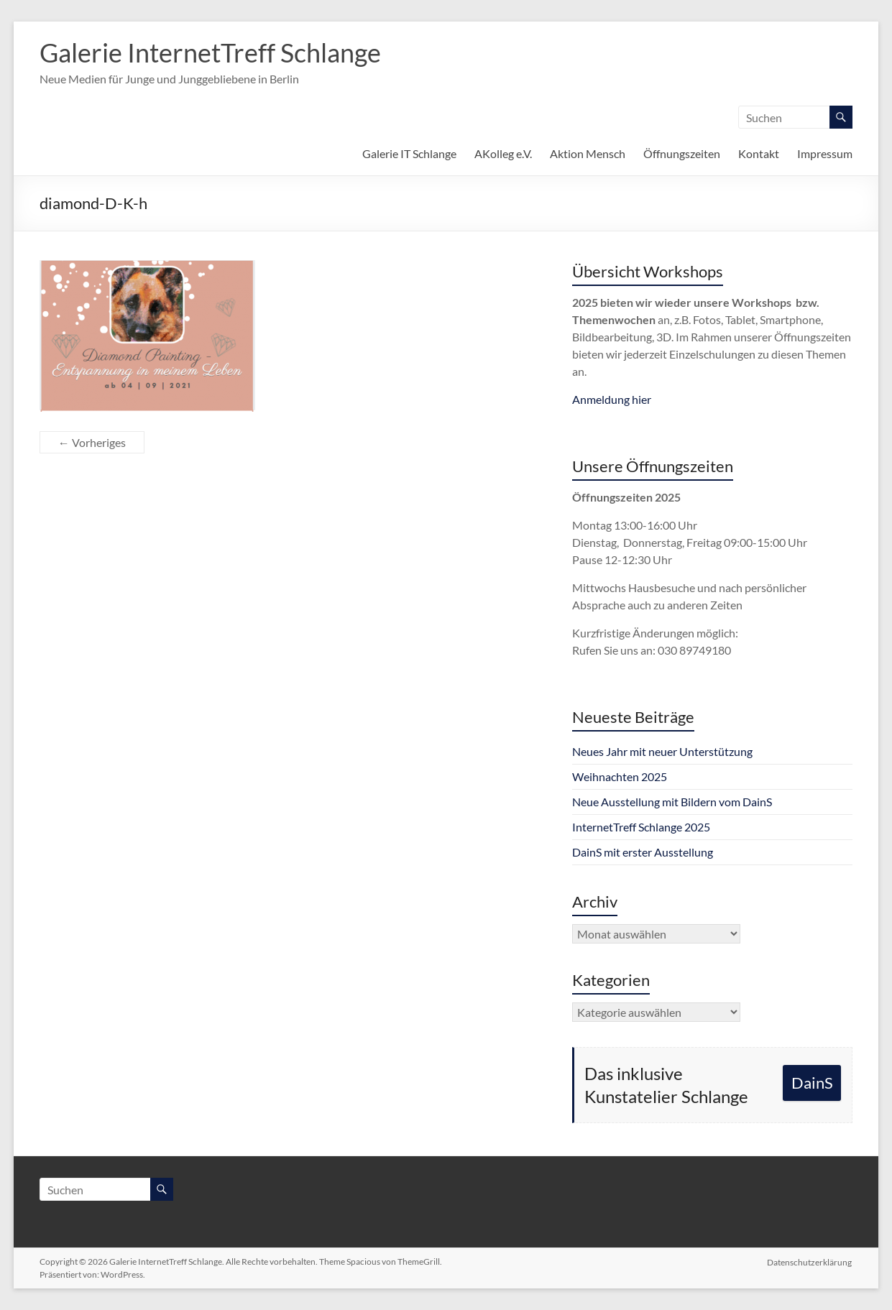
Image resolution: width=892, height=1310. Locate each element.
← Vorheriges (92, 442)
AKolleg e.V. (503, 153)
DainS (812, 1082)
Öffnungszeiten (681, 153)
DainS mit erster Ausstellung (642, 852)
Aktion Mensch (587, 153)
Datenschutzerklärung (810, 1261)
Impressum (824, 153)
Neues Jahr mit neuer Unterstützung (662, 751)
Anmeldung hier (611, 399)
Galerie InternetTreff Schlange (210, 52)
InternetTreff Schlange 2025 (641, 827)
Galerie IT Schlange (409, 153)
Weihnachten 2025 (619, 776)
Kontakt (758, 153)
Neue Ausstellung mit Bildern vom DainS (672, 801)
